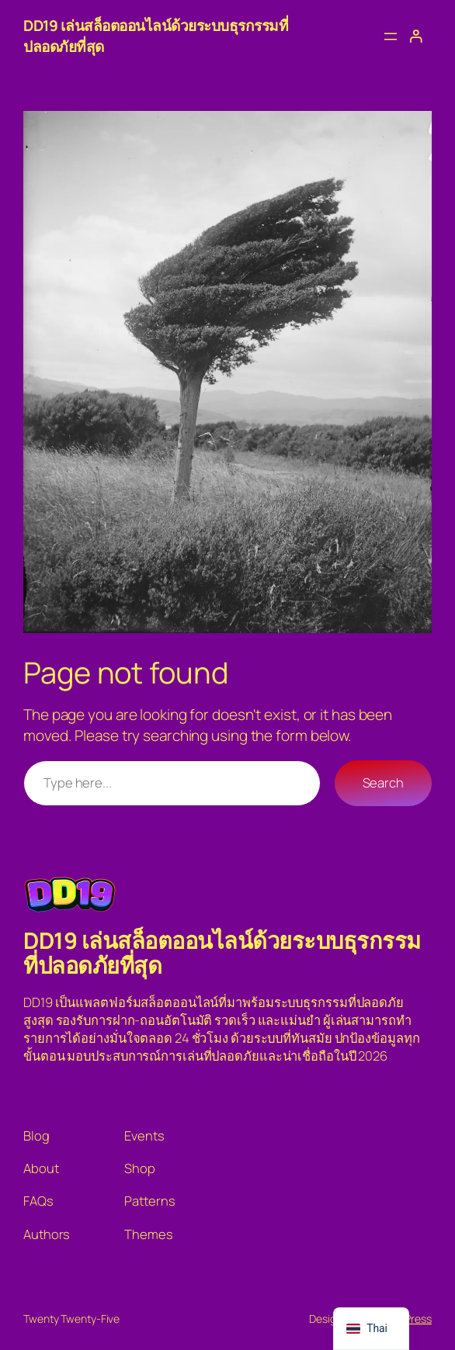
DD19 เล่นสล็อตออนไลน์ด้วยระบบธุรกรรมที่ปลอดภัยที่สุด (222, 953)
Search (383, 782)
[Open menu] (390, 36)
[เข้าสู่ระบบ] (416, 36)
